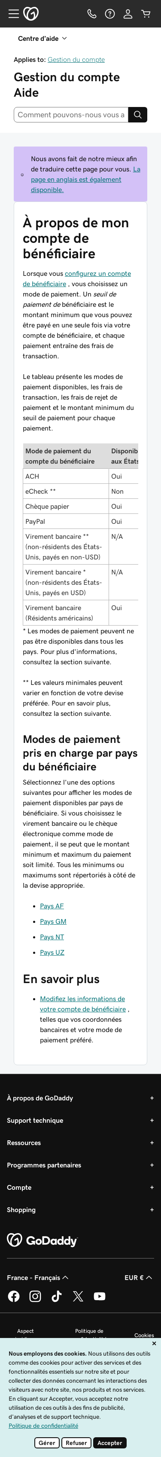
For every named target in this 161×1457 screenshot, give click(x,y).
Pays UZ (52, 952)
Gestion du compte (76, 59)
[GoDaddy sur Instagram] (35, 1300)
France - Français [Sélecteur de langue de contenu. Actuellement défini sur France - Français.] (38, 1277)
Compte (19, 1187)
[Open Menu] (10, 13)
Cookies (144, 1335)
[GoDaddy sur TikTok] (57, 1300)
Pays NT (52, 936)
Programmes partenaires (44, 1164)
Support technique (35, 1120)
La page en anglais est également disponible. (85, 179)
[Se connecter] (128, 14)
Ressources (24, 1142)
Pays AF (52, 905)
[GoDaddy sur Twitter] (78, 1300)
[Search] (137, 114)
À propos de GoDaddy (40, 1097)
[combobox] (71, 115)
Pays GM (53, 921)
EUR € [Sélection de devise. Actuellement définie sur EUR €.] (139, 1277)
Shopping (21, 1209)
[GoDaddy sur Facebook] (14, 1300)
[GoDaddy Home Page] (42, 1240)
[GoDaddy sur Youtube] (99, 1300)
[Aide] (110, 14)
